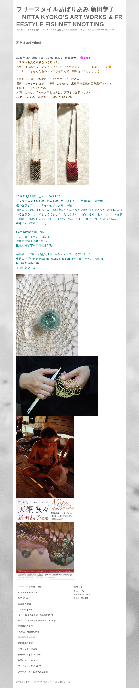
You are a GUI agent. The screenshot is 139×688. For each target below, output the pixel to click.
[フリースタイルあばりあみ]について (36, 615)
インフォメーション (27, 592)
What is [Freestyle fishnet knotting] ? (38, 620)
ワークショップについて (29, 666)
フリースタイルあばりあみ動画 (33, 672)
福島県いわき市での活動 (29, 654)
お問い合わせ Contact (29, 660)
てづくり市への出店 (27, 649)
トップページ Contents (29, 587)
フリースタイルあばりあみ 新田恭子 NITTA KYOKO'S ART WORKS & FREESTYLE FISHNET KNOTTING (69, 16)
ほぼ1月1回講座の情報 (29, 632)
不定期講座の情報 (26, 637)
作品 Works (24, 598)
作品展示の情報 (25, 626)
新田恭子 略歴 (24, 604)
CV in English (25, 609)
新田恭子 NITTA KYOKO (35, 682)
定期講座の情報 (25, 643)
